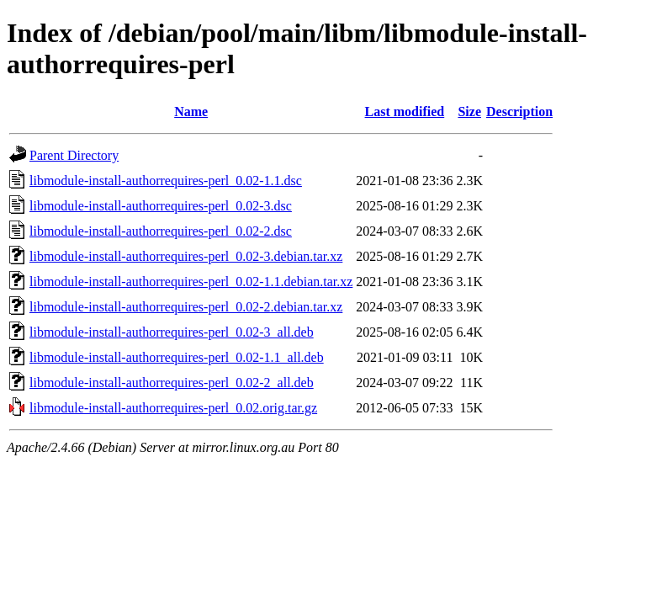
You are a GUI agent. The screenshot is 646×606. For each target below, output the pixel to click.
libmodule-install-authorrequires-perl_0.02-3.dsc (160, 206)
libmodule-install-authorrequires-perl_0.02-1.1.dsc (165, 180)
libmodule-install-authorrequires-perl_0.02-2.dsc (160, 231)
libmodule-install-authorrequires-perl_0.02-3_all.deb (171, 332)
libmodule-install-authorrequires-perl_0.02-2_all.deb (171, 382)
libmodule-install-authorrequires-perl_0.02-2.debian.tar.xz (185, 307)
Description (519, 111)
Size (469, 111)
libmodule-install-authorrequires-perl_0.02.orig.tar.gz (173, 408)
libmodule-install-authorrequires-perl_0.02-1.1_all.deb (176, 357)
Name (191, 111)
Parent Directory (74, 155)
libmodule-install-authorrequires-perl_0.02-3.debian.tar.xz (185, 256)
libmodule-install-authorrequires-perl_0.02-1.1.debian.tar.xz (190, 281)
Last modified (405, 111)
